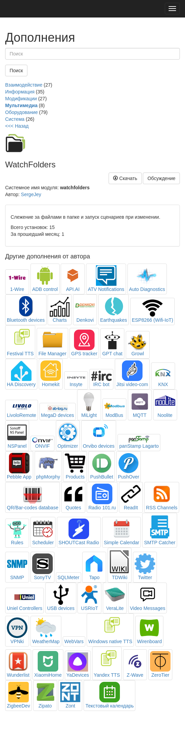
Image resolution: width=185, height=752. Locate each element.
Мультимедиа (21, 105)
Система (14, 119)
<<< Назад (17, 126)
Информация (20, 91)
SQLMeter (68, 577)
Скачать (125, 178)
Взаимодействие (23, 85)
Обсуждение (161, 178)
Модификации (21, 98)
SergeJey (31, 194)
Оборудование (21, 112)
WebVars (74, 641)
